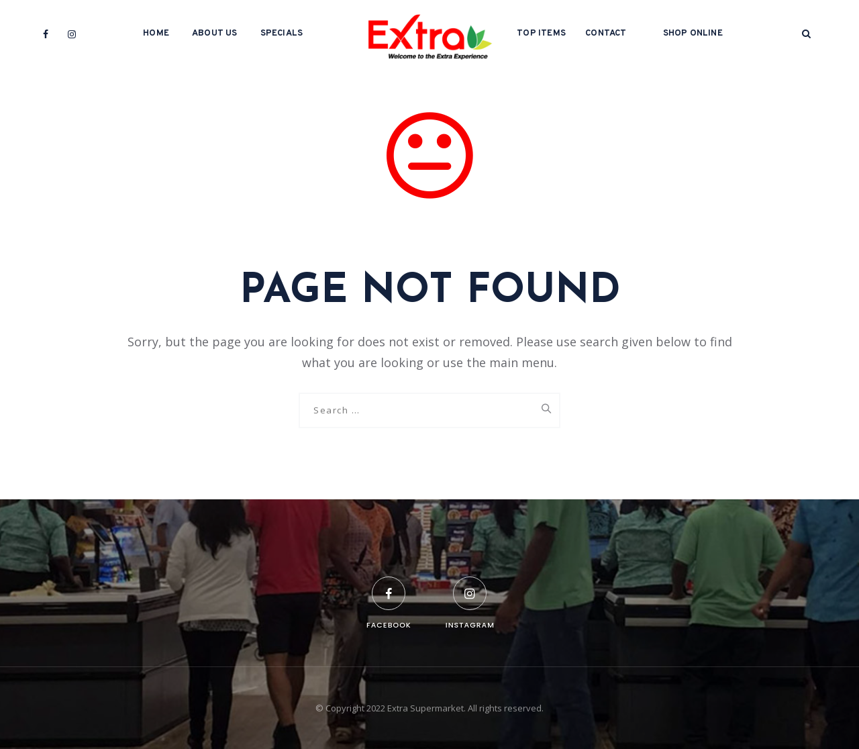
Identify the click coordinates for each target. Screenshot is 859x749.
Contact (605, 33)
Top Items (541, 33)
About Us (215, 33)
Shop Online (693, 33)
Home (156, 33)
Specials (281, 33)
